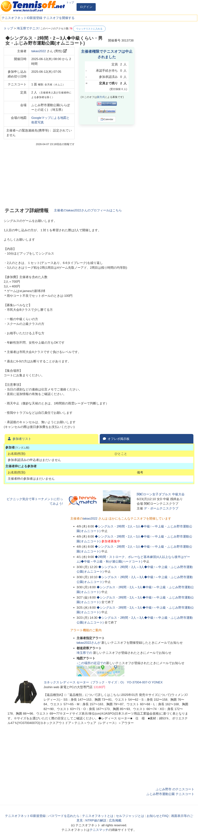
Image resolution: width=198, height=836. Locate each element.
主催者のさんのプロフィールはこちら (88, 210)
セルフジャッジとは (130, 816)
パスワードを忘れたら (63, 816)
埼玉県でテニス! (28, 28)
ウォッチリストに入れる (89, 28)
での (85, 653)
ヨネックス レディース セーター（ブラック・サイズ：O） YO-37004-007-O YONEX (103, 682)
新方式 (101, 97)
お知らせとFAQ (158, 816)
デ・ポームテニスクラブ (161, 508)
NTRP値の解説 (95, 820)
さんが (89, 642)
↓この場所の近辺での (91, 663)
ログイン (86, 7)
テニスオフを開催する (59, 18)
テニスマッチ (99, 830)
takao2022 (38, 51)
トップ (70, 2)
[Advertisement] (166, 49)
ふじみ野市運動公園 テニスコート (170, 794)
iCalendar (106, 119)
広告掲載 (115, 820)
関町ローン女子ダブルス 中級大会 (161, 494)
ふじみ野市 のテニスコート (175, 789)
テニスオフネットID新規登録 (22, 18)
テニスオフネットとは (97, 816)
